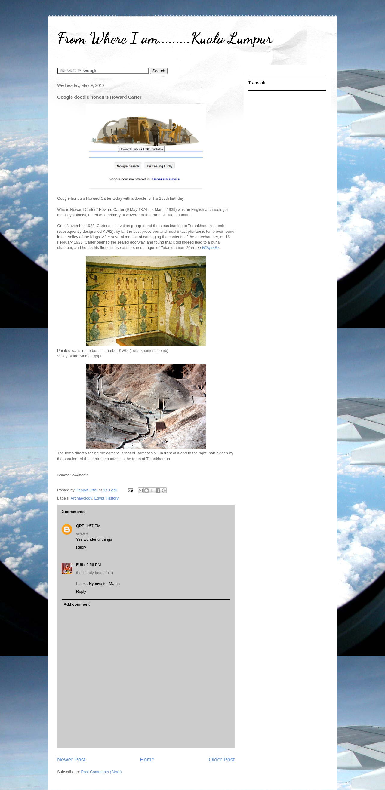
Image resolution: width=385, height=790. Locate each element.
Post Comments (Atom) (101, 772)
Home (147, 760)
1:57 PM (93, 526)
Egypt (99, 498)
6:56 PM (93, 564)
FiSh (80, 564)
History (112, 498)
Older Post (222, 760)
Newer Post (71, 760)
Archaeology (81, 498)
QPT (80, 526)
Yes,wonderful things (94, 539)
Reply (81, 547)
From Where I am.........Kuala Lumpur (164, 38)
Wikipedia (210, 247)
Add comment (77, 604)
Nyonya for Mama (104, 583)
